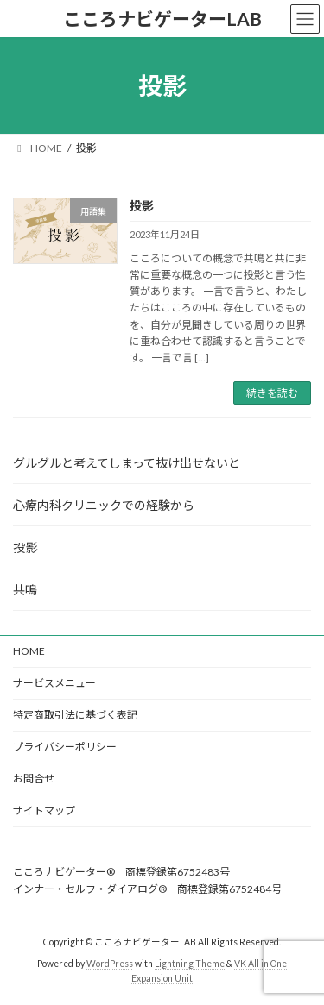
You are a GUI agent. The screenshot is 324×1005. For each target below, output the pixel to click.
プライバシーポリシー (65, 746)
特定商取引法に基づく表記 (75, 714)
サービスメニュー (54, 682)
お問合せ (33, 778)
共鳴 (25, 589)
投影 (142, 205)
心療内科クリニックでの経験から (103, 505)
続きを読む (272, 392)
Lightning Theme (190, 963)
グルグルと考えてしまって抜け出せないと (126, 462)
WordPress (109, 963)
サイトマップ (44, 810)
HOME (29, 650)
